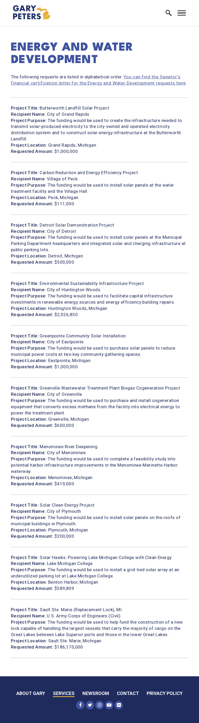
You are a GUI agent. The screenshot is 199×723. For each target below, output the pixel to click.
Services (64, 693)
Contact (128, 693)
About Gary (30, 693)
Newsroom (95, 693)
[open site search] (168, 13)
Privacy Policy (165, 693)
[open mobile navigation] (181, 13)
